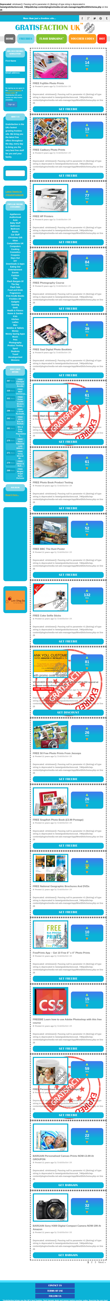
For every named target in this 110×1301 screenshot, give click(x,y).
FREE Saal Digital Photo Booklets (52, 349)
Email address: (13, 73)
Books (15, 232)
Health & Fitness (15, 310)
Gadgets (15, 302)
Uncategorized (15, 357)
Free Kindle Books (15, 296)
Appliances (15, 214)
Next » (102, 1262)
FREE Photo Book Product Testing (53, 482)
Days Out (15, 258)
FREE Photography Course (48, 282)
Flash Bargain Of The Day (15, 282)
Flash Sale (15, 287)
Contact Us (55, 1285)
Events (15, 272)
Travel (15, 354)
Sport (15, 348)
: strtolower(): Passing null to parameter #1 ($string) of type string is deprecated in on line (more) (68, 171)
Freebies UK (15, 299)
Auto (15, 220)
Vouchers (82, 38)
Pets (15, 339)
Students (15, 351)
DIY (15, 261)
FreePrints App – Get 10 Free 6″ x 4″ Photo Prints (61, 952)
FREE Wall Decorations (46, 416)
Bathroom (15, 226)
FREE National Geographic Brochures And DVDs (61, 886)
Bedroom (15, 229)
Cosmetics (15, 252)
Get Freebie (68, 109)
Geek (15, 307)
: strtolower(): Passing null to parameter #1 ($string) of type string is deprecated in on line (68, 103)
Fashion (15, 275)
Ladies (15, 322)
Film (15, 278)
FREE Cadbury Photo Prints (49, 149)
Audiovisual (15, 217)
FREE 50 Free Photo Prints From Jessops (57, 753)
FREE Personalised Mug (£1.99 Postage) (56, 1089)
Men (15, 325)
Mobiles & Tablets (15, 328)
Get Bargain (68, 1185)
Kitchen (15, 319)
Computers (15, 246)
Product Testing (15, 345)
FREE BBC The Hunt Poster (49, 549)
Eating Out (15, 267)
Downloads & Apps (15, 264)
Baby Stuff (15, 223)
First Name (11, 61)
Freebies (25, 38)
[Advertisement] (15, 544)
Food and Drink (15, 290)
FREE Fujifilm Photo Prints (48, 83)
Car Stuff (15, 234)
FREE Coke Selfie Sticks (47, 615)
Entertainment (15, 269)
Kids (15, 316)
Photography (15, 342)
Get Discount (68, 712)
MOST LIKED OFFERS (15, 370)
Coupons (15, 255)
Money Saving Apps (15, 334)
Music (15, 337)
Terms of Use (55, 1291)
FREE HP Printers (43, 216)
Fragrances (15, 293)
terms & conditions (14, 90)
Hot (102, 38)
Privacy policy (10, 93)
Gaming (15, 304)
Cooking (15, 249)
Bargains (52, 38)
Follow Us (55, 1296)
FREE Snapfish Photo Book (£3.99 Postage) (58, 819)
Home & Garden (15, 313)
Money (15, 331)
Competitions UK (15, 243)
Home (10, 38)
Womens (15, 360)
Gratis (49, 28)
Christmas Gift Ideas (15, 239)
